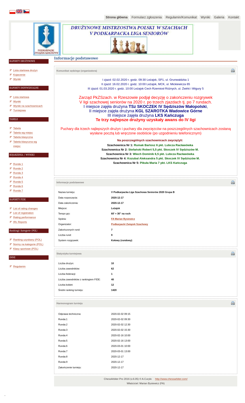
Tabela (17, 128)
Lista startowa (21, 96)
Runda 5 (18, 181)
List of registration (23, 212)
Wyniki (205, 17)
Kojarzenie (19, 74)
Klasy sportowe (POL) (25, 248)
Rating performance (24, 217)
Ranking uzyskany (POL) (27, 239)
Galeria (219, 17)
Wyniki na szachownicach (28, 105)
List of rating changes (25, 208)
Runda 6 (18, 186)
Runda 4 (18, 177)
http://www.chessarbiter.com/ (171, 379)
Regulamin (19, 266)
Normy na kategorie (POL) (28, 244)
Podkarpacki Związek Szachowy (129, 224)
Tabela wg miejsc (23, 132)
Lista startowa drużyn (25, 70)
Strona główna (117, 17)
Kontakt (233, 17)
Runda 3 (18, 172)
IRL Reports (20, 221)
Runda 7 (18, 190)
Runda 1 (18, 163)
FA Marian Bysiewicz (123, 219)
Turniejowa (19, 110)
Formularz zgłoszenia (147, 17)
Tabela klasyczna (23, 137)
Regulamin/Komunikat (181, 17)
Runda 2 (18, 168)
